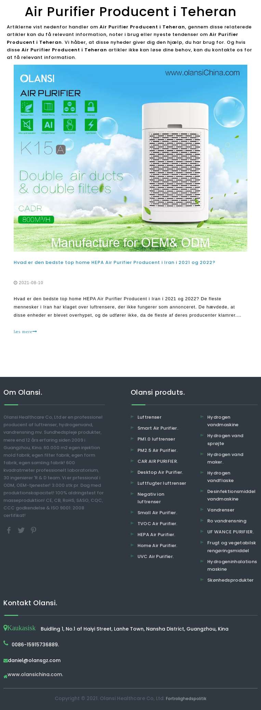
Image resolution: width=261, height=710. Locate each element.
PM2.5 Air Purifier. (158, 450)
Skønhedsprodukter (230, 580)
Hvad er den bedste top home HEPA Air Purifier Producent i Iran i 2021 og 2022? (115, 262)
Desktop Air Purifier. (160, 472)
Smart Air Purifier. (158, 428)
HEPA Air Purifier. (156, 534)
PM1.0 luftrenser (156, 439)
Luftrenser (150, 417)
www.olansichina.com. (35, 675)
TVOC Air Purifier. (158, 523)
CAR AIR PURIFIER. (158, 461)
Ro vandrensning (226, 521)
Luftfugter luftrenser (162, 483)
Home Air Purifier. (158, 545)
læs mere (25, 331)
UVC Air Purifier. (156, 556)
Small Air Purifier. (158, 512)
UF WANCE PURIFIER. (230, 532)
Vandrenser (221, 510)
